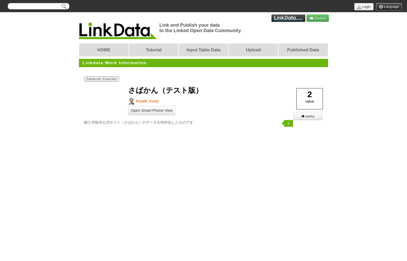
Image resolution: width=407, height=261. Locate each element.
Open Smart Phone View (152, 110)
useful (308, 116)
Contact (317, 18)
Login (363, 7)
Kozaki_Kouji (143, 101)
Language (389, 7)
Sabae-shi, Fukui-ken (101, 79)
